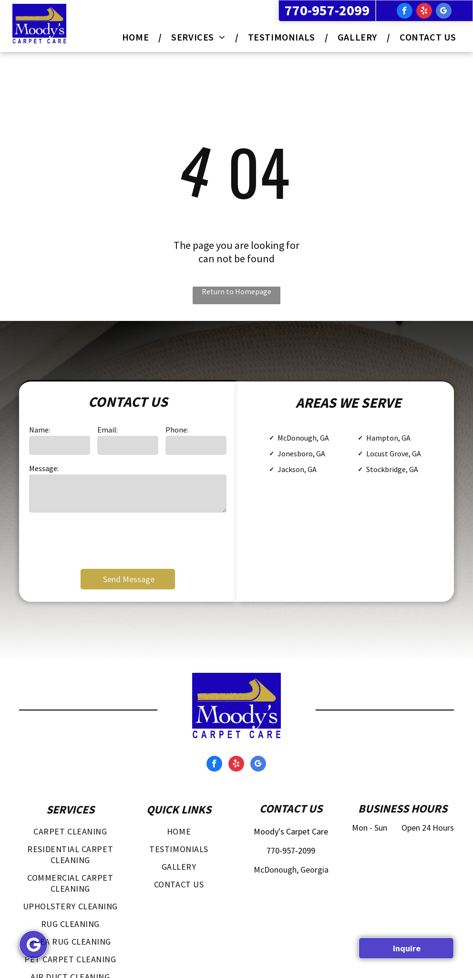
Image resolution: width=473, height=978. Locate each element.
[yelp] (424, 12)
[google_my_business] (444, 12)
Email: (107, 429)
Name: (39, 429)
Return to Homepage (236, 291)
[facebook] (404, 12)
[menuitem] (137, 37)
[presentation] (101, 539)
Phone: (176, 429)
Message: (44, 468)
